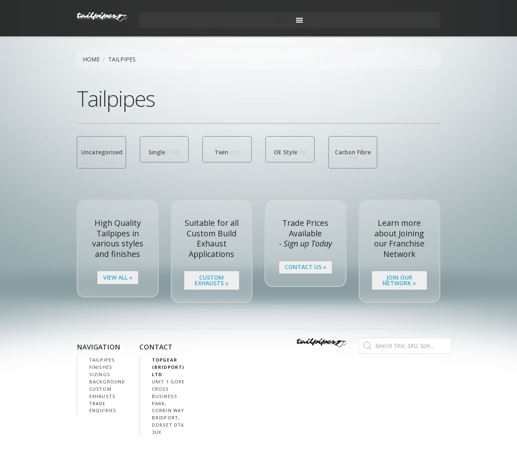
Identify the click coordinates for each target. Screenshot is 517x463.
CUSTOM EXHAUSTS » (212, 280)
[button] (283, 20)
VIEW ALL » (117, 277)
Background (107, 382)
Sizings (99, 374)
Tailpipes (102, 360)
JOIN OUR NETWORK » (399, 280)
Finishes (100, 367)
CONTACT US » (305, 267)
